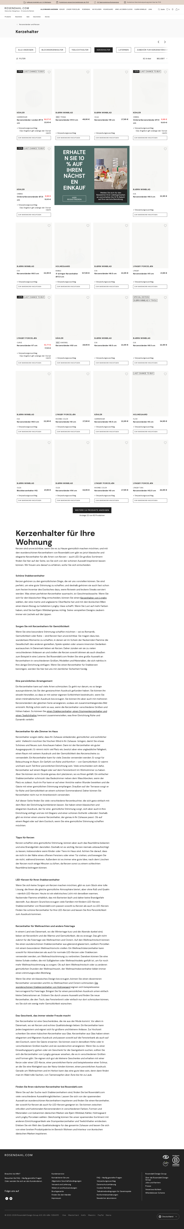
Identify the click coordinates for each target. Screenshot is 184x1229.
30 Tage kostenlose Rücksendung (108, 2)
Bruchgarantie (58, 1191)
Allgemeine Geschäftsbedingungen (66, 1181)
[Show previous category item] (158, 42)
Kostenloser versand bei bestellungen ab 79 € (74, 2)
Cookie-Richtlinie (104, 1188)
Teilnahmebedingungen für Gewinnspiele (114, 1191)
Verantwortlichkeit (153, 1189)
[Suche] (161, 9)
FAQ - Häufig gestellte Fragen (109, 1178)
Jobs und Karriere (153, 1183)
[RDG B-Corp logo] (175, 1161)
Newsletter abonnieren (106, 1198)
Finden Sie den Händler (61, 1195)
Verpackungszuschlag (106, 1181)
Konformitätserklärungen (107, 1195)
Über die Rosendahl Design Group (156, 1179)
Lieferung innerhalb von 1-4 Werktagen (39, 2)
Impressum (56, 1198)
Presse (148, 1186)
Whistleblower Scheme (155, 1193)
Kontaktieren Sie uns (60, 1178)
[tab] (162, 59)
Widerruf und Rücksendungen (64, 1188)
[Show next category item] (165, 42)
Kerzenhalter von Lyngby (93, 597)
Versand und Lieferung (61, 1184)
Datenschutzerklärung (106, 1184)
